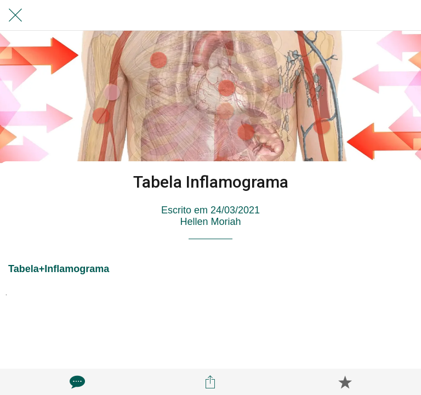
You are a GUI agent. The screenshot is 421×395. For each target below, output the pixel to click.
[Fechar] (15, 15)
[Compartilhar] (210, 382)
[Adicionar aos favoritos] (345, 382)
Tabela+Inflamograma (58, 268)
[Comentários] (76, 382)
